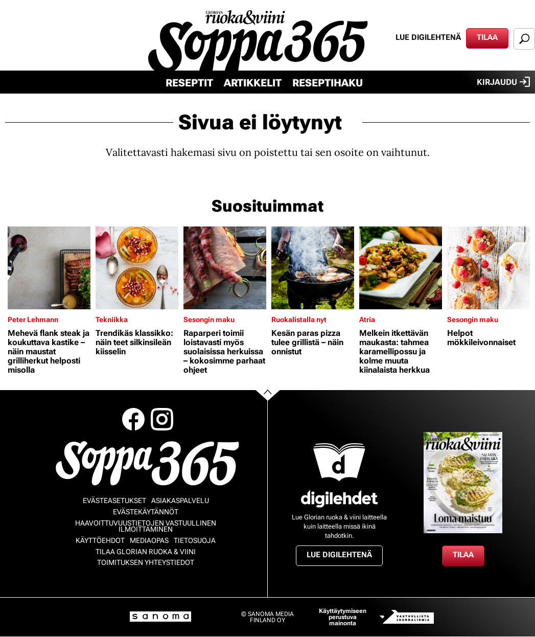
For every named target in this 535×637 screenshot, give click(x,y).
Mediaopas (149, 540)
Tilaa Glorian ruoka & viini (146, 552)
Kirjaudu (503, 82)
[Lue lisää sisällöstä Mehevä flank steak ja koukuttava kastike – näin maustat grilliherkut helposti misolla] (49, 267)
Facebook (133, 419)
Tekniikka (112, 319)
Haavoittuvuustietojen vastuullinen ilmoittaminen (145, 526)
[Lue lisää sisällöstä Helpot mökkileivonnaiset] (488, 267)
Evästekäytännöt (145, 512)
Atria (367, 319)
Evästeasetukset (114, 500)
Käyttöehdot (100, 540)
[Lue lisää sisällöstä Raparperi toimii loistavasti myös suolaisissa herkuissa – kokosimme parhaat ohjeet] (224, 267)
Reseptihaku (327, 83)
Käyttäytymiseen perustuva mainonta (342, 617)
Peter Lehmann (33, 319)
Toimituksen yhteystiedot (145, 562)
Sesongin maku (209, 319)
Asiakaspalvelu (180, 500)
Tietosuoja (195, 540)
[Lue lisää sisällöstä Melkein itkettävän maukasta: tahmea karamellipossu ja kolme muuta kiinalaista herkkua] (400, 267)
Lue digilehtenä (428, 37)
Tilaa (487, 37)
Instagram (162, 419)
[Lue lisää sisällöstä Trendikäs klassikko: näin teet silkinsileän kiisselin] (137, 267)
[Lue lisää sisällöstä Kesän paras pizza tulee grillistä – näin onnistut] (312, 267)
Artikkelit (253, 83)
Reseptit (189, 83)
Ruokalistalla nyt (299, 319)
